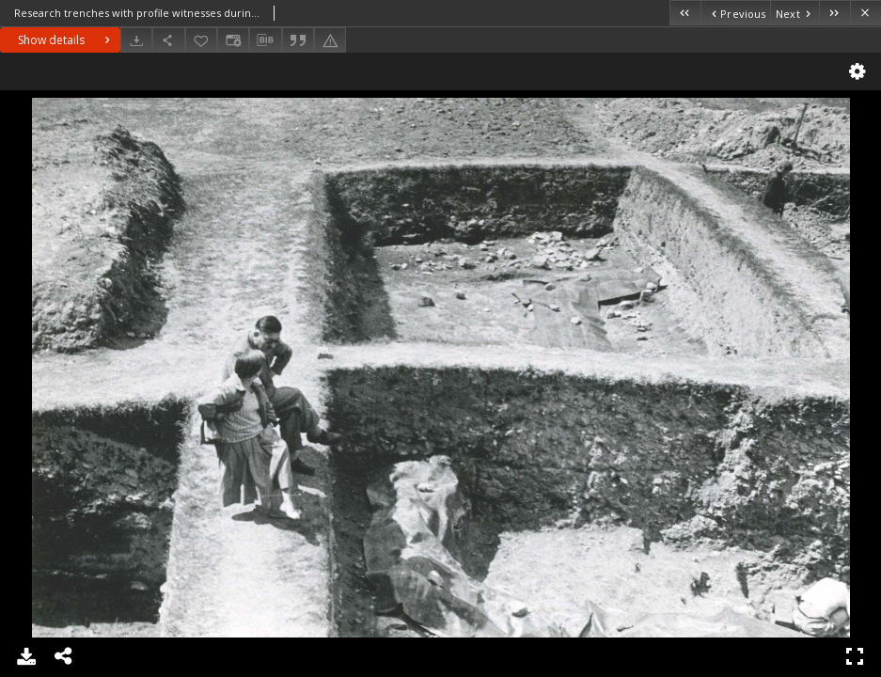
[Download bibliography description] (265, 40)
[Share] (168, 40)
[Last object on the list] (834, 12)
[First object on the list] (684, 12)
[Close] (865, 12)
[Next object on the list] (794, 12)
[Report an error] (330, 40)
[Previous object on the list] (735, 12)
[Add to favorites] (201, 40)
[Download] (136, 40)
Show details (66, 40)
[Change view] (233, 40)
